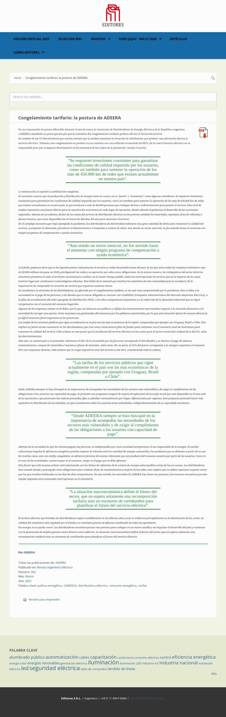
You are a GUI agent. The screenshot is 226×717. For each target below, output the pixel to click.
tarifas (143, 586)
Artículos (178, 39)
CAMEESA (70, 586)
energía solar (18, 663)
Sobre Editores (26, 52)
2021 (28, 581)
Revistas (98, 39)
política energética (50, 586)
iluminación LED (130, 663)
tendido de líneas (121, 668)
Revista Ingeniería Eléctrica (55, 567)
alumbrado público (27, 657)
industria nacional (178, 663)
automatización (62, 657)
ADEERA (29, 552)
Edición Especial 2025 (31, 39)
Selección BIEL (70, 39)
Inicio (17, 78)
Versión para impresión (41, 599)
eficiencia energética (194, 657)
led (24, 668)
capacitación (103, 657)
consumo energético (123, 586)
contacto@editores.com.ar (147, 698)
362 (33, 572)
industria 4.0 (150, 663)
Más (214, 674)
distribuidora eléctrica (92, 586)
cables (84, 657)
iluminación (103, 662)
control (165, 657)
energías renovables (43, 663)
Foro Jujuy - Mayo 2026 (137, 39)
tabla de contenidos (94, 669)
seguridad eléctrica (54, 668)
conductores (125, 658)
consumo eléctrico (147, 658)
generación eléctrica (73, 663)
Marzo (29, 576)
